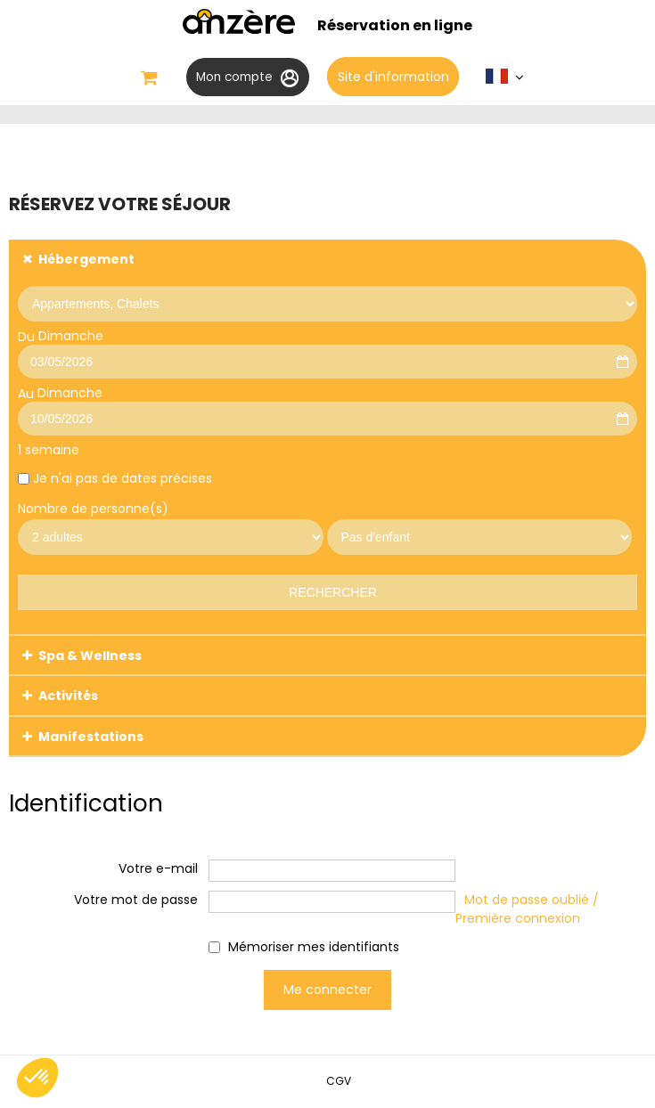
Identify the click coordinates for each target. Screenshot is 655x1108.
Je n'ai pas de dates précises (122, 480)
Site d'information (396, 77)
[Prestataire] (327, 304)
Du (26, 338)
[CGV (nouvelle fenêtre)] (338, 1081)
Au (26, 395)
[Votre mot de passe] (332, 903)
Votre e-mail (158, 869)
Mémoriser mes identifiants (313, 948)
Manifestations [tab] (90, 737)
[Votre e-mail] (332, 871)
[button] (146, 78)
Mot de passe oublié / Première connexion (527, 910)
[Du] (327, 362)
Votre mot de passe (136, 900)
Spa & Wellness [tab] (90, 657)
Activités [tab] (68, 697)
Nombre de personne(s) (93, 509)
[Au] (327, 420)
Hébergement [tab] (86, 261)
